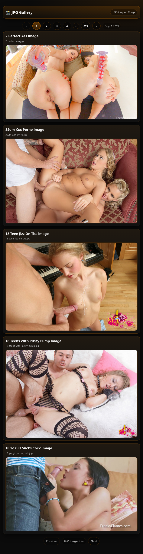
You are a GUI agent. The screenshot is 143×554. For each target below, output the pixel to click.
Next (94, 541)
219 (85, 26)
